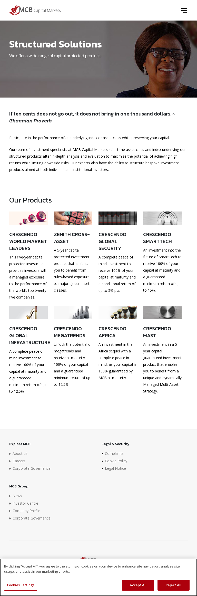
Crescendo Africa (112, 332)
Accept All (138, 586)
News (17, 495)
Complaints (114, 453)
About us (20, 453)
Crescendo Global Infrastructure (28, 335)
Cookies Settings (20, 586)
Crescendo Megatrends (69, 332)
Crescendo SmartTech (157, 237)
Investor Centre (25, 503)
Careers (19, 460)
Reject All (173, 586)
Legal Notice (115, 468)
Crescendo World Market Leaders (28, 241)
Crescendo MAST (157, 332)
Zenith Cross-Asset (72, 237)
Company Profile (26, 510)
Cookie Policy (116, 460)
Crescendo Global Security (112, 241)
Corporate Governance (32, 468)
